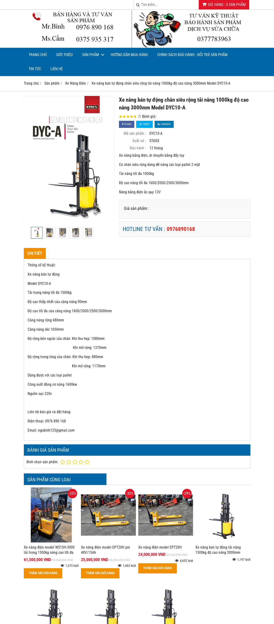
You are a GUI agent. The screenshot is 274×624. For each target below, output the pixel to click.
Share (126, 124)
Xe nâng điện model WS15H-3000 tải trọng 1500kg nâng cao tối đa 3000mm (49, 552)
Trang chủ (38, 54)
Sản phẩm (90, 54)
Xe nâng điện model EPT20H (160, 547)
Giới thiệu (64, 54)
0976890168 (181, 229)
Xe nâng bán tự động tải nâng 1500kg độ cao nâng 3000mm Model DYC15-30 (218, 552)
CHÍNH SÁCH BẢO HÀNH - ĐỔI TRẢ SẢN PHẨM (192, 54)
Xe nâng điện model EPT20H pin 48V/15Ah (105, 550)
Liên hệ (57, 69)
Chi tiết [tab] (34, 253)
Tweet (144, 124)
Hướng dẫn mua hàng (129, 54)
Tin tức (35, 69)
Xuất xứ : (139, 141)
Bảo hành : (138, 148)
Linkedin (164, 124)
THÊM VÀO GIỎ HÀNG (43, 573)
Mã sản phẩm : (135, 133)
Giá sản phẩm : (136, 208)
